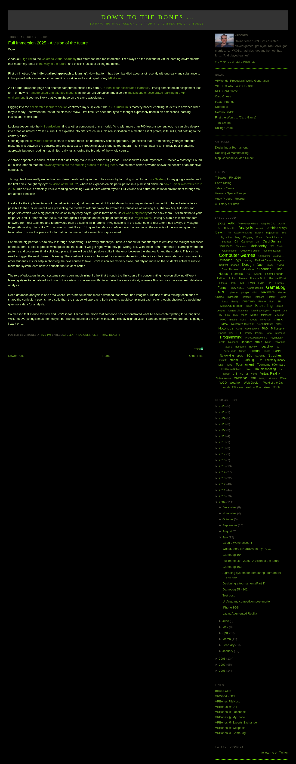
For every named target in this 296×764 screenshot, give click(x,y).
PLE (93, 335)
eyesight (257, 274)
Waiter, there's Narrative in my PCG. (246, 548)
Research (240, 346)
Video (254, 374)
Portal (269, 333)
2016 (222, 460)
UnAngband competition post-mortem (247, 601)
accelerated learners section (49, 107)
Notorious (221, 107)
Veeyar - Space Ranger (230, 193)
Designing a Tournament (231, 147)
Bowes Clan (223, 691)
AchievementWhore (248, 223)
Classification (229, 250)
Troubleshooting (265, 369)
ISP (279, 301)
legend (276, 310)
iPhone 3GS (230, 607)
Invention (248, 301)
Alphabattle (229, 228)
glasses (234, 292)
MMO (223, 319)
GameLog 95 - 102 (234, 589)
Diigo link (26, 59)
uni (235, 373)
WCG (223, 382)
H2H (254, 292)
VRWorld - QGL (225, 696)
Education (247, 269)
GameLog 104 (231, 554)
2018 (222, 448)
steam (234, 360)
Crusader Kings (230, 260)
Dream (269, 265)
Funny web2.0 (237, 288)
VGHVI (244, 373)
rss (277, 346)
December (229, 507)
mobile (233, 319)
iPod (271, 301)
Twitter (226, 374)
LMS (235, 315)
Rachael (232, 342)
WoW (267, 387)
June (226, 621)
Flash (232, 283)
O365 (239, 328)
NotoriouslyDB (224, 112)
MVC (224, 324)
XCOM (276, 387)
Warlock (273, 378)
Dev (259, 265)
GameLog (275, 287)
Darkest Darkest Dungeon (269, 260)
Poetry (248, 333)
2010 (222, 496)
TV (280, 369)
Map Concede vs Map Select (234, 158)
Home (106, 355)
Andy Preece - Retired (230, 198)
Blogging (248, 237)
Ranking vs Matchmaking (232, 153)
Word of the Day (273, 382)
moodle (253, 319)
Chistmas (241, 246)
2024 (222, 418)
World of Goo (253, 387)
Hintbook (245, 297)
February (228, 645)
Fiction (232, 278)
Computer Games (237, 255)
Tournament (245, 364)
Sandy (242, 351)
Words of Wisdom (233, 387)
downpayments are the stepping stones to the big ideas (80, 165)
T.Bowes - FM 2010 (228, 177)
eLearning (75, 335)
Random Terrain (251, 342)
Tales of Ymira (224, 188)
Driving (280, 265)
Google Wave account (237, 542)
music (278, 319)
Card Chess (223, 96)
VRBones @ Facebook (230, 712)
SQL (249, 355)
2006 (222, 670)
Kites (249, 305)
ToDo (221, 364)
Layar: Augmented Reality (239, 613)
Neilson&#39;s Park (242, 324)
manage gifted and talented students (53, 92)
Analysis (245, 228)
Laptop (279, 306)
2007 (222, 664)
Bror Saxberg (157, 179)
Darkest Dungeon (229, 265)
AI (64, 335)
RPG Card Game (226, 91)
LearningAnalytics (260, 310)
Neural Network (265, 324)
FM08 (242, 283)
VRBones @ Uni (226, 706)
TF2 (259, 360)
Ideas (225, 301)
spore (240, 355)
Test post (228, 595)
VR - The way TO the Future (234, 85)
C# (236, 241)
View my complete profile (235, 62)
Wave (283, 378)
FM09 (251, 283)
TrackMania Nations (231, 369)
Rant (268, 342)
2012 (222, 484)
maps (244, 315)
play (231, 333)
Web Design (252, 382)
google (245, 292)
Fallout (221, 278)
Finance (243, 278)
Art (229, 232)
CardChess (226, 246)
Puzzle (221, 342)
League (221, 310)
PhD (265, 328)
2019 (222, 442)
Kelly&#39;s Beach (231, 305)
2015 (222, 466)
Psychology (276, 337)
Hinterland (259, 297)
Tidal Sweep (223, 122)
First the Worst (277, 278)
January (228, 651)
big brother (226, 237)
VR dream (115, 78)
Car (257, 241)
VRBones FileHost (227, 701)
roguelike (267, 346)
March (227, 639)
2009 (222, 502)
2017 (222, 454)
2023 (222, 424)
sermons (255, 351)
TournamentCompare (271, 364)
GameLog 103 (231, 566)
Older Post (196, 355)
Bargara (259, 232)
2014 (222, 472)
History (271, 296)
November (229, 513)
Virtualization (223, 378)
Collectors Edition (250, 250)
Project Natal (142, 218)
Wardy (262, 378)
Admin (281, 223)
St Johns (260, 355)
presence (280, 333)
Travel (247, 369)
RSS (197, 349)
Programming (231, 337)
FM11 (261, 283)
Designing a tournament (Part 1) (243, 583)
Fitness (223, 283)
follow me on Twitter (274, 752)
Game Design (255, 287)
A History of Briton (227, 204)
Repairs (228, 346)
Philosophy (278, 328)
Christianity (258, 246)
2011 (222, 490)
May (225, 627)
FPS (270, 283)
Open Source (252, 328)
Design (248, 265)
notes (278, 324)
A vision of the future (63, 184)
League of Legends (238, 310)
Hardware (267, 292)
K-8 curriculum (118, 107)
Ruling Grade (224, 128)
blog (237, 237)
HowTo (283, 296)
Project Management (256, 337)
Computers (264, 256)
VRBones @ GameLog (230, 733)
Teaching (247, 360)
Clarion (280, 246)
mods (243, 319)
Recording (279, 342)
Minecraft (279, 315)
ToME (230, 364)
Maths (254, 315)
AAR (231, 223)
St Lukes (275, 355)
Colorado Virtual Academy (59, 59)
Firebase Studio (258, 278)
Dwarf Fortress (230, 269)
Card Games (272, 241)
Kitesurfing (264, 305)
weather (235, 382)
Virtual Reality (108, 335)
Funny (222, 287)
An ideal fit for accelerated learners (125, 88)
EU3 (248, 274)
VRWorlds (240, 378)
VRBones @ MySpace (230, 717)
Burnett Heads (273, 237)
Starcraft (222, 360)
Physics (222, 333)
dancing (248, 260)
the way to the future (53, 63)
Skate (267, 351)
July (225, 537)
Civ (272, 246)
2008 (222, 658)
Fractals (279, 283)
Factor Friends (224, 101)
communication (272, 250)
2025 (222, 412)
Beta (284, 232)
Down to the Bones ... (148, 17)
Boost (259, 237)
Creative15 (278, 256)
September (230, 525)
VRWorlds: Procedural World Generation (242, 80)
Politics (258, 333)
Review (253, 346)
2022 (222, 430)
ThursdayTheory (275, 360)
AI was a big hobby (135, 213)
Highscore (232, 296)
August (227, 531)
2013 (222, 478)
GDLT (86, 335)
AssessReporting (243, 232)
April (225, 633)
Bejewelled (272, 232)
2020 (222, 436)
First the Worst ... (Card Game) (235, 117)
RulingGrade (229, 351)
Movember (265, 319)
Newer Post (16, 355)
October (228, 519)
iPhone (262, 301)
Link (227, 315)
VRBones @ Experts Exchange (236, 722)
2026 (222, 406)
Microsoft (266, 315)
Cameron (247, 241)
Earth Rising (223, 183)
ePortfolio (237, 274)
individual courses (41, 141)
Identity (234, 301)
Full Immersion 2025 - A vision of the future (48, 43)
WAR (253, 378)
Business (226, 241)
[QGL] (221, 223)
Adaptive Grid (268, 223)
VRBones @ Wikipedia (230, 728)
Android (260, 228)
